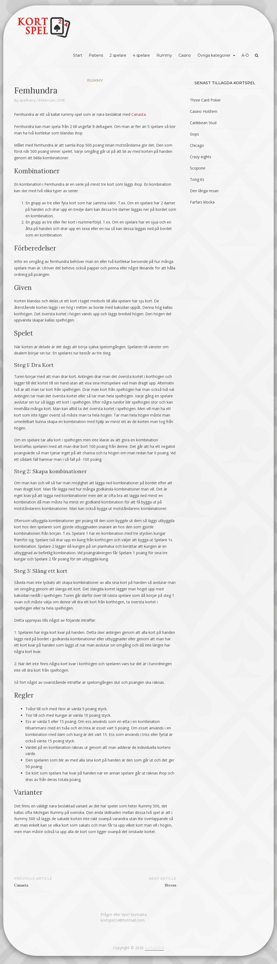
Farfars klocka (202, 202)
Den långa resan (204, 190)
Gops (194, 134)
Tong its (197, 179)
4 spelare (141, 55)
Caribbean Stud (203, 122)
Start (77, 55)
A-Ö (245, 55)
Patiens (96, 55)
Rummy (164, 55)
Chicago (197, 145)
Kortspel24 (154, 947)
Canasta (138, 114)
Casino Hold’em (203, 111)
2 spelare (118, 55)
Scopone (197, 168)
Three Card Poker (205, 100)
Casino (185, 55)
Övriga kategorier (213, 55)
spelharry (27, 100)
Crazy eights (200, 156)
